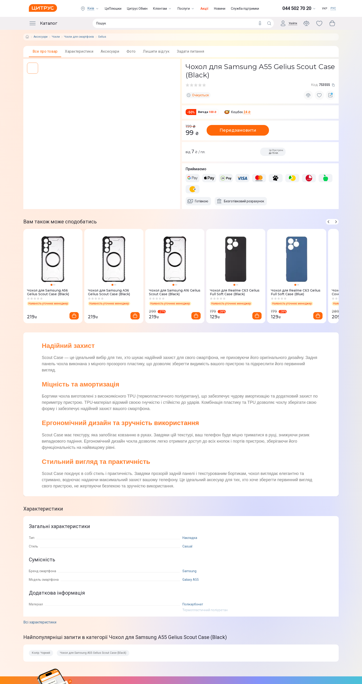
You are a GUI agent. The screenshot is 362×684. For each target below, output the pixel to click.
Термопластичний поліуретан (205, 610)
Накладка (189, 538)
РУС (333, 8)
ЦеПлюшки (113, 8)
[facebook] (30, 186)
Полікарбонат (192, 604)
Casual (187, 546)
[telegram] (39, 186)
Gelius (102, 36)
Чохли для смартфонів (79, 36)
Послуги (186, 8)
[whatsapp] (48, 186)
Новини (219, 8)
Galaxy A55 (190, 579)
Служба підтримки (245, 8)
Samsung (189, 571)
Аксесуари (40, 36)
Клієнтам (162, 8)
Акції (204, 8)
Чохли (56, 36)
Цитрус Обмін (137, 8)
